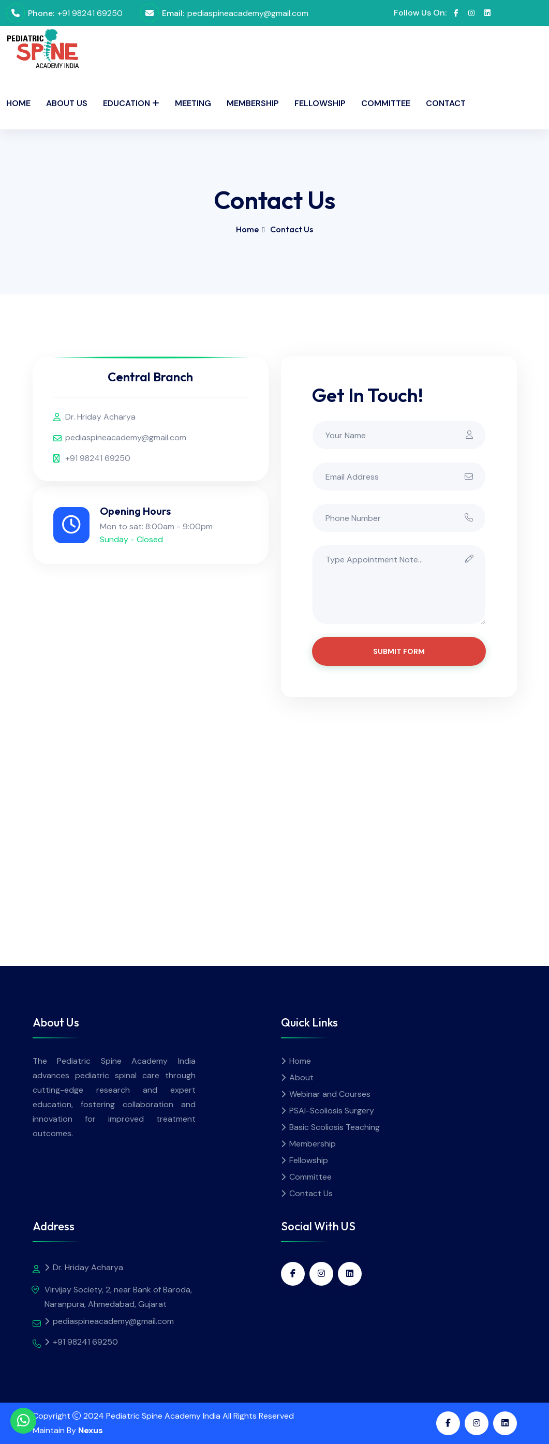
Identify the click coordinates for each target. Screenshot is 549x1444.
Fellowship (320, 103)
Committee (385, 103)
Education (126, 103)
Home (18, 103)
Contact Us (311, 1193)
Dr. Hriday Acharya (100, 416)
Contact (446, 103)
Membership (253, 103)
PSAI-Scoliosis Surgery (331, 1110)
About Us (66, 103)
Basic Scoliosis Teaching (334, 1127)
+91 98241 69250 (90, 13)
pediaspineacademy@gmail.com (247, 13)
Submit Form (399, 651)
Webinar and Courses (329, 1094)
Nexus (90, 1430)
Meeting (193, 103)
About (301, 1077)
